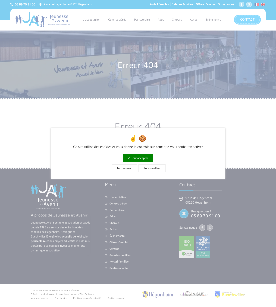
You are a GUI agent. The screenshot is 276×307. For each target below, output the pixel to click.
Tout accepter (138, 158)
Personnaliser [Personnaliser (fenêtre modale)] (151, 168)
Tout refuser (124, 168)
